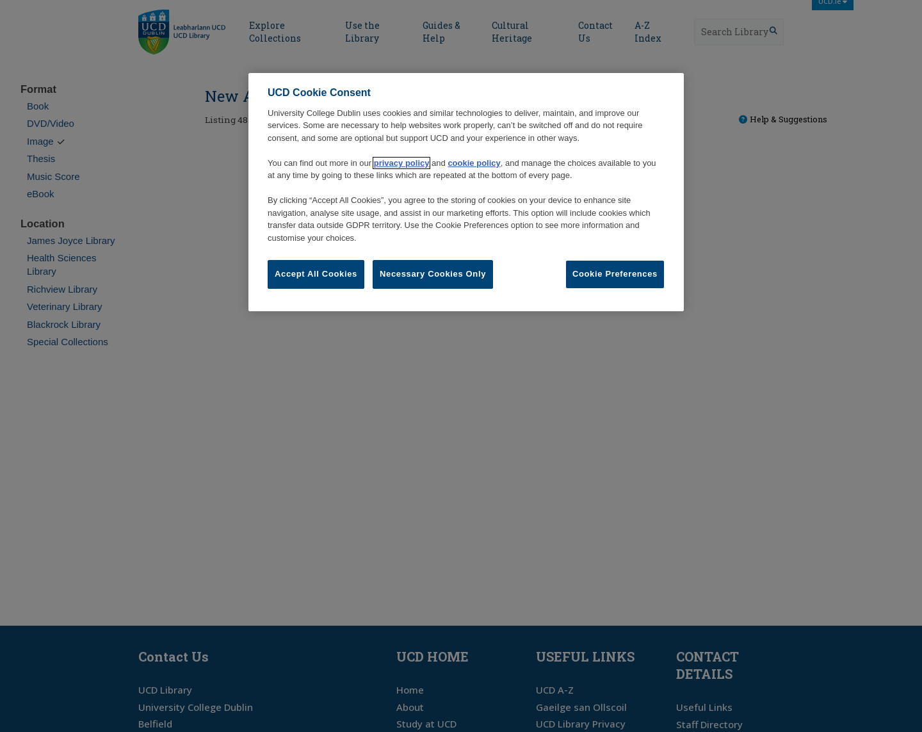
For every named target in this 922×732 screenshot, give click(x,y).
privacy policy (402, 163)
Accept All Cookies (316, 274)
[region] (466, 192)
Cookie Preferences (615, 274)
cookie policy (474, 163)
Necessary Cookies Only (433, 274)
